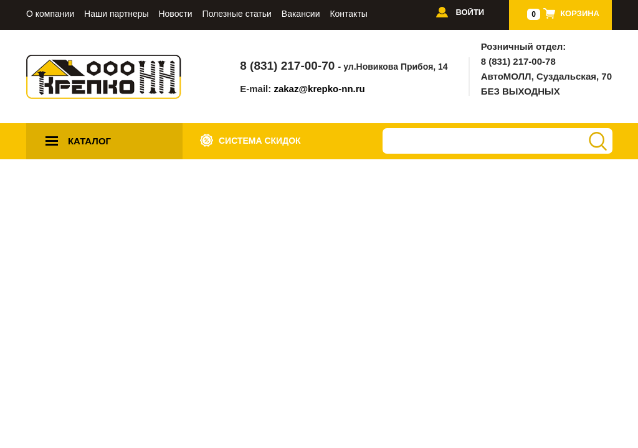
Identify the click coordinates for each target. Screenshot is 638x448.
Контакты (348, 14)
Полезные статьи (237, 14)
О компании (50, 14)
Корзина (579, 13)
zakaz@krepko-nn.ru (319, 88)
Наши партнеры (116, 14)
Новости (175, 14)
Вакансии (301, 14)
